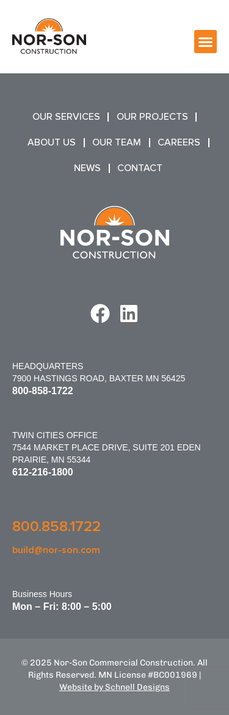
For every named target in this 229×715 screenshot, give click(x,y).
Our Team (116, 142)
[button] (205, 41)
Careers (179, 142)
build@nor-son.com (56, 550)
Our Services (66, 117)
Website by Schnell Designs (114, 687)
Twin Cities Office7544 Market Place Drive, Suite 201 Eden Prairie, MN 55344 (106, 447)
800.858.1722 (56, 526)
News (87, 168)
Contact (139, 168)
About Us (51, 142)
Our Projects (152, 117)
